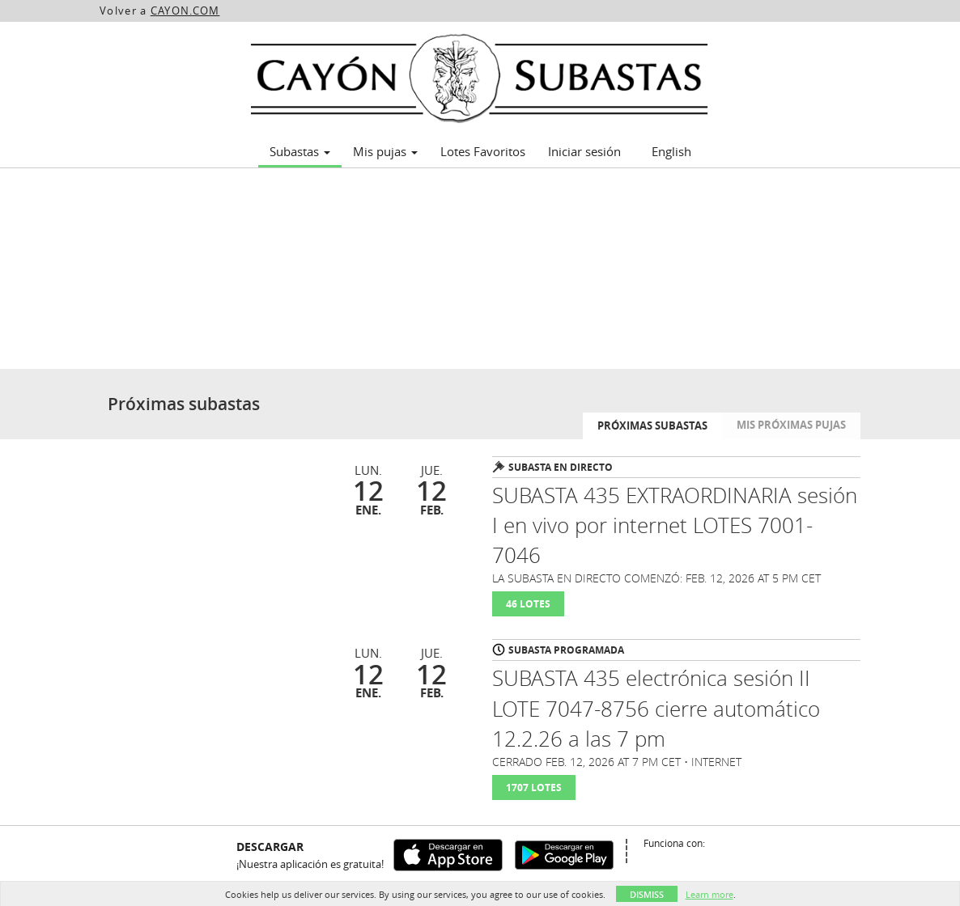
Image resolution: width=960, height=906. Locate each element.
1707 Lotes (534, 787)
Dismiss (647, 894)
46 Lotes (528, 604)
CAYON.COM (185, 10)
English (671, 151)
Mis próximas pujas (791, 424)
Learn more (709, 894)
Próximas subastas (652, 425)
